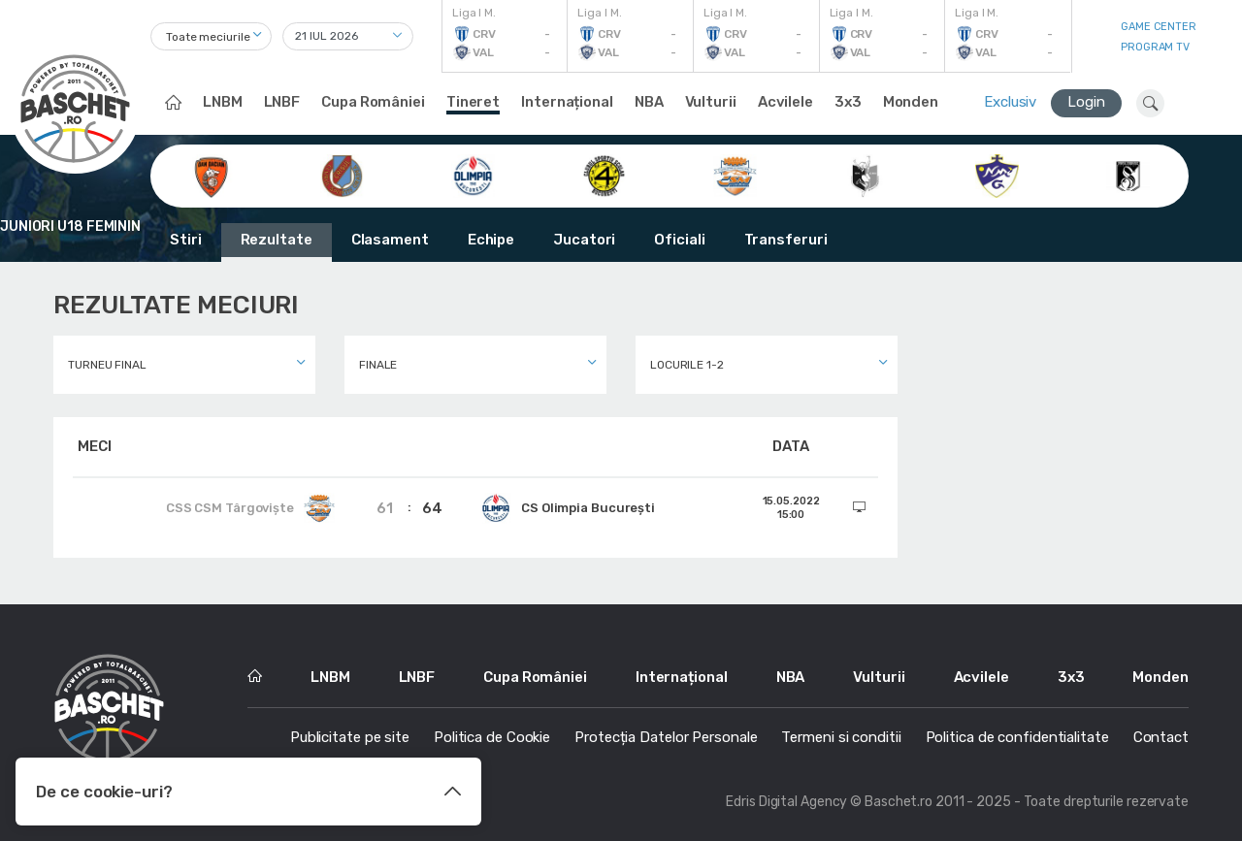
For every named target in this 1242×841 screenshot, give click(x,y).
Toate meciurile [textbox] (208, 37)
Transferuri (786, 239)
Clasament (390, 239)
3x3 (848, 102)
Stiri (186, 239)
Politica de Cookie (492, 737)
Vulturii (710, 102)
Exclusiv (1010, 102)
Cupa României (373, 102)
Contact (1161, 737)
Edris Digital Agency (786, 801)
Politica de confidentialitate (1017, 737)
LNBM (223, 102)
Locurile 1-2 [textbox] (687, 365)
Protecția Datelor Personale (665, 737)
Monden (910, 102)
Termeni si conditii (840, 737)
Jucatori (584, 239)
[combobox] (211, 36)
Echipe (491, 239)
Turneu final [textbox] (107, 365)
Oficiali (679, 239)
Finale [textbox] (378, 365)
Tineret (473, 102)
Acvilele (785, 102)
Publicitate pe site (349, 737)
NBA (649, 102)
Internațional (567, 102)
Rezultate (276, 239)
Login (1086, 102)
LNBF (282, 102)
